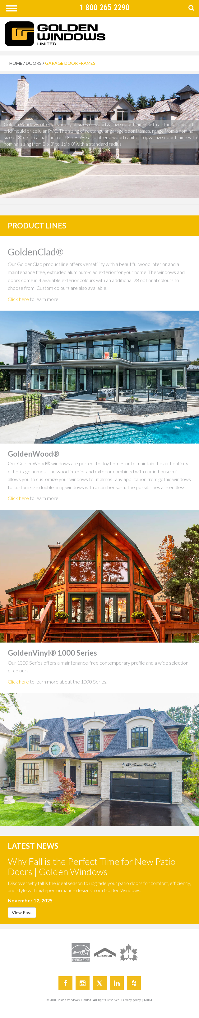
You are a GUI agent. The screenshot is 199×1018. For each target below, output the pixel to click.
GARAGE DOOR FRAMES (70, 63)
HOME (15, 63)
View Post (22, 912)
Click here (18, 299)
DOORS (34, 63)
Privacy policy (131, 1000)
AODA (148, 1000)
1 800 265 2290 (105, 7)
